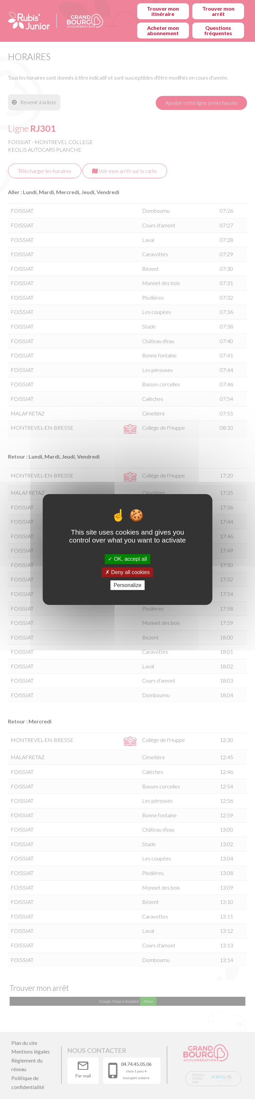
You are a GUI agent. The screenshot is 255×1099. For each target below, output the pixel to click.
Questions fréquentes (218, 30)
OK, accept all (127, 559)
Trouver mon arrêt (218, 11)
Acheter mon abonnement (163, 30)
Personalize (127, 585)
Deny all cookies (127, 572)
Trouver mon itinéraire (163, 11)
